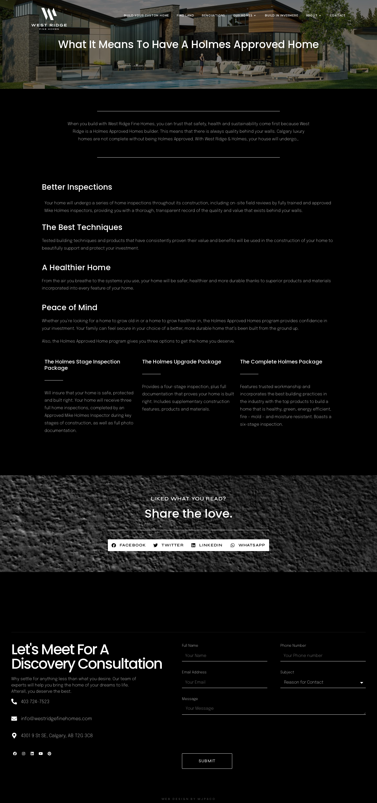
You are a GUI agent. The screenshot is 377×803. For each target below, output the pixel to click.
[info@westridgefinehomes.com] (14, 718)
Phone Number (293, 646)
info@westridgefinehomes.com (56, 719)
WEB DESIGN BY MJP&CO (188, 799)
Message (190, 699)
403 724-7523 (35, 702)
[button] (129, 545)
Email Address (194, 672)
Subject (287, 672)
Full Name (190, 646)
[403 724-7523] (14, 701)
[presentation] (222, 734)
